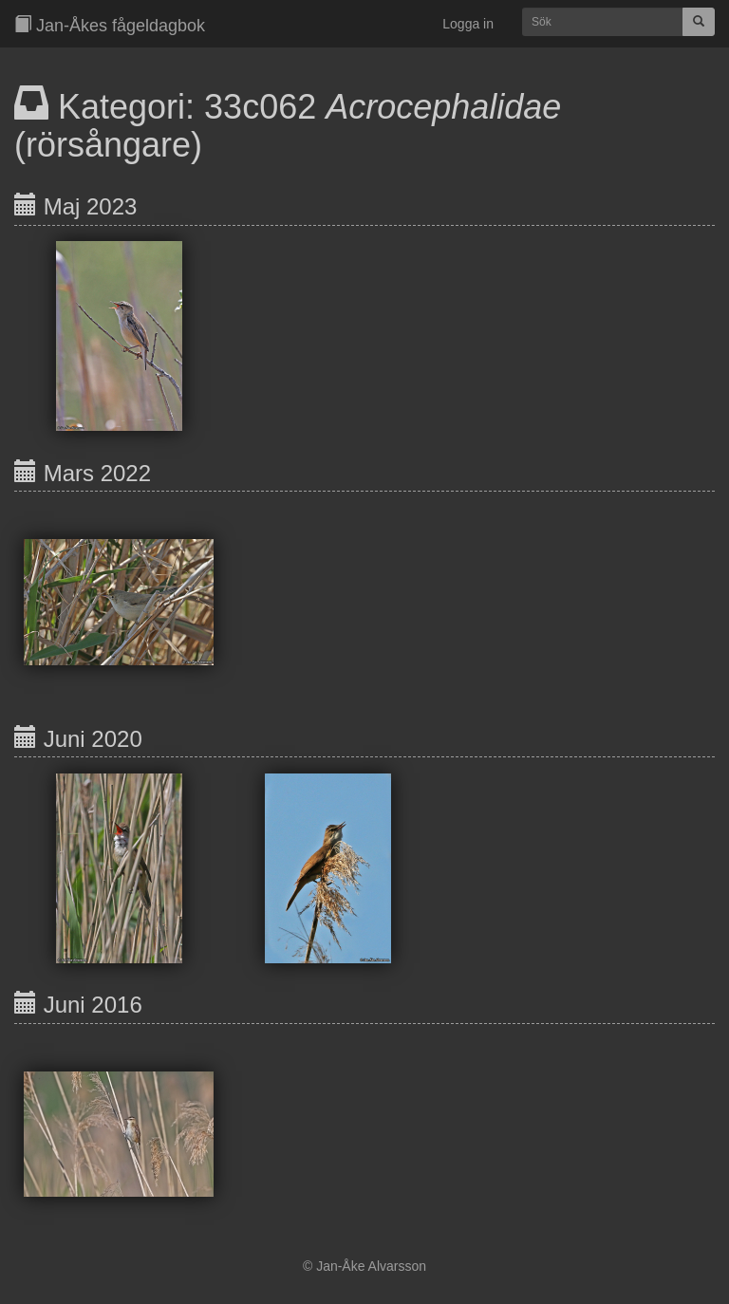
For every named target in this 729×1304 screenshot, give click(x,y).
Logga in (468, 23)
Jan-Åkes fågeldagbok (109, 25)
